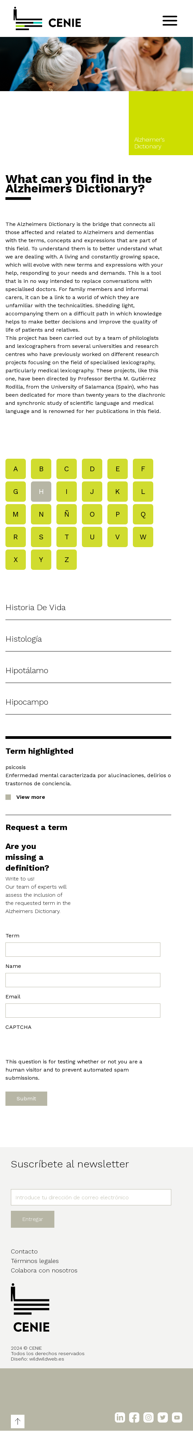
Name (13, 966)
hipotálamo (26, 670)
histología (23, 639)
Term (12, 935)
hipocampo (26, 702)
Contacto (24, 1251)
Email (12, 996)
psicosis (15, 767)
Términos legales (35, 1260)
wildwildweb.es (46, 1359)
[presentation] (57, 1044)
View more (30, 797)
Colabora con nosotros (44, 1270)
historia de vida (35, 607)
